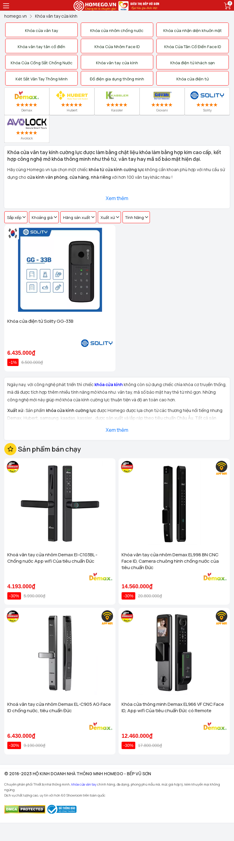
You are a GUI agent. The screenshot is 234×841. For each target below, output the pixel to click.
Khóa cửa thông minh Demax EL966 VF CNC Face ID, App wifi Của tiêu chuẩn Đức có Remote (173, 707)
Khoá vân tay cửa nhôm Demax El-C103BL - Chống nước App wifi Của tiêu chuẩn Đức (52, 557)
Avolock (27, 129)
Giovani (162, 101)
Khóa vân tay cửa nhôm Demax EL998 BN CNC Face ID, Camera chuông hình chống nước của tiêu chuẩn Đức (170, 561)
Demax (27, 101)
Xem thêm (117, 198)
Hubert (72, 101)
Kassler (117, 101)
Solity (207, 101)
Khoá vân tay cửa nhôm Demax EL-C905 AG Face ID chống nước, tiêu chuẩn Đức (59, 707)
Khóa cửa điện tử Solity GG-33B (40, 321)
